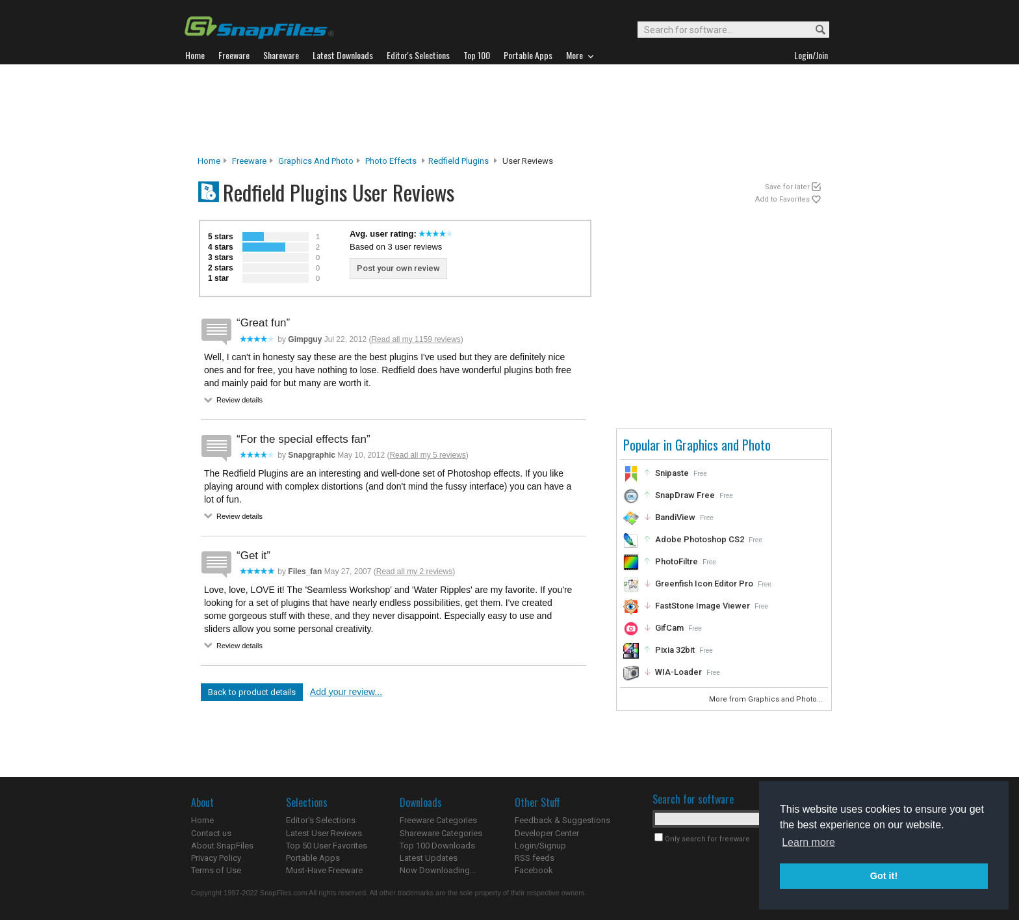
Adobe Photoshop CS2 (699, 539)
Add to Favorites (782, 199)
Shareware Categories (441, 833)
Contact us (211, 833)
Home (209, 161)
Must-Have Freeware (324, 870)
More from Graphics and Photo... (767, 699)
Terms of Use (216, 870)
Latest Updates (429, 858)
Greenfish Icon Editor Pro (704, 583)
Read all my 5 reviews (427, 455)
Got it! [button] (883, 876)
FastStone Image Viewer (702, 606)
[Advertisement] (509, 110)
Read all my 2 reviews (414, 571)
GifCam (669, 628)
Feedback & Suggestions (562, 820)
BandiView (675, 517)
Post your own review (398, 268)
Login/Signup (540, 845)
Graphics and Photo (316, 161)
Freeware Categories (438, 820)
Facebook (534, 870)
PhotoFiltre (676, 561)
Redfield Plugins (458, 161)
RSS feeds (534, 858)
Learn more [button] (808, 842)
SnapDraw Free (685, 495)
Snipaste (672, 473)
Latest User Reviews (324, 833)
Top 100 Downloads (437, 845)
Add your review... (346, 692)
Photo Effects (391, 161)
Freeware (249, 161)
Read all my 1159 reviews (415, 339)
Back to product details (252, 692)
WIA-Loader (678, 672)
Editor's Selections (320, 820)
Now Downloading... (438, 870)
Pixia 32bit (675, 650)
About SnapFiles (222, 845)
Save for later (787, 187)
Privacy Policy (216, 858)
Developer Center (547, 833)
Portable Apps (313, 858)
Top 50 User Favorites (326, 845)
